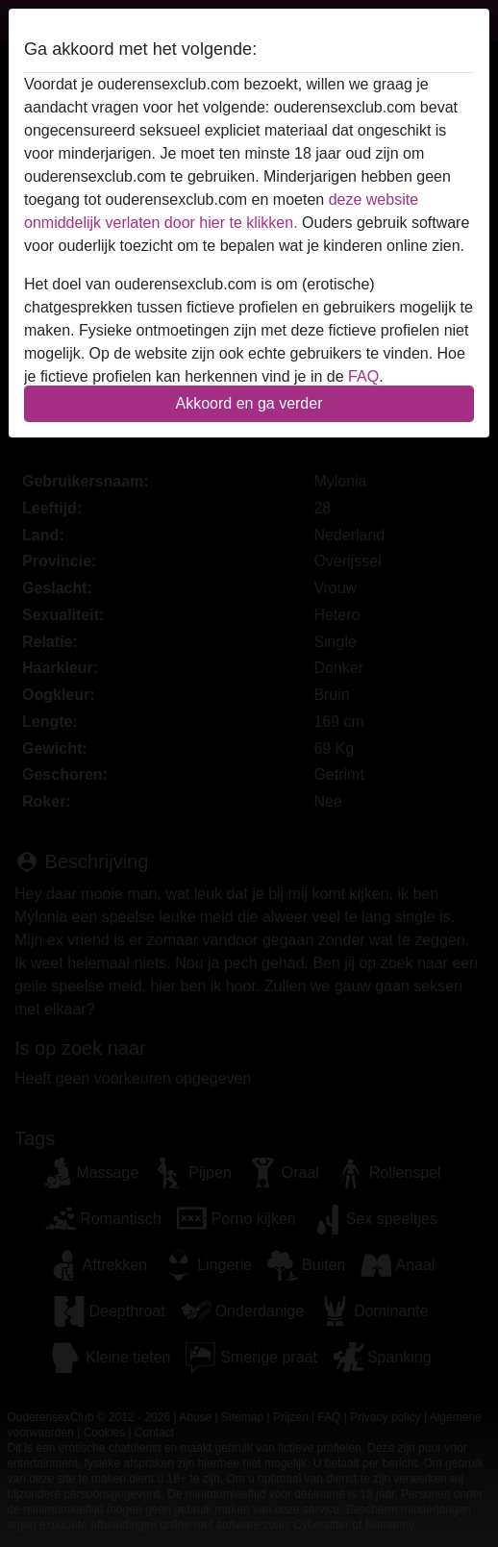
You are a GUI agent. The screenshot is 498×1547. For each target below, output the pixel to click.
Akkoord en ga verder (249, 403)
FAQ (363, 376)
